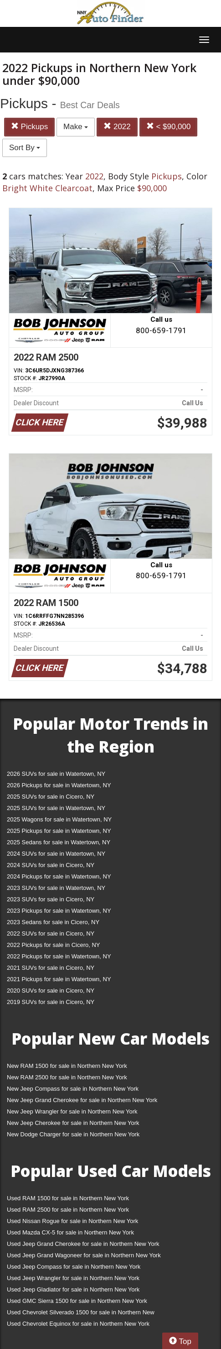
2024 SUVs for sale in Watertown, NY (56, 853)
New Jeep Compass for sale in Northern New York (73, 1088)
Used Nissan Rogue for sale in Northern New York (72, 1221)
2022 (117, 126)
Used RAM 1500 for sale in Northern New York (68, 1198)
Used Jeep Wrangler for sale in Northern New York (73, 1278)
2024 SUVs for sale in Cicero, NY (50, 865)
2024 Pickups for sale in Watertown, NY (59, 876)
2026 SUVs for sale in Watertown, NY (56, 773)
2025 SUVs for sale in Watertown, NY (56, 808)
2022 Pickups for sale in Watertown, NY (59, 956)
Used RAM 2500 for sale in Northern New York (68, 1209)
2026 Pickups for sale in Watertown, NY (59, 785)
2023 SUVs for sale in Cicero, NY (50, 899)
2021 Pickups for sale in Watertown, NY (59, 979)
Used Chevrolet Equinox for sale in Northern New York (78, 1323)
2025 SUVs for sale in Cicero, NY (50, 796)
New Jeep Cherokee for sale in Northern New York (73, 1122)
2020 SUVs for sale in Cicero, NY (50, 990)
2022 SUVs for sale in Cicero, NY (50, 933)
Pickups (29, 126)
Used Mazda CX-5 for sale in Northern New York (70, 1232)
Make (75, 126)
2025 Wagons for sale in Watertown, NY (59, 819)
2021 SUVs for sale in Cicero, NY (50, 967)
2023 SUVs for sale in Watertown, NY (56, 887)
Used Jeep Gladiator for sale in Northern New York (73, 1289)
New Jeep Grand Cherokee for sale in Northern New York (82, 1100)
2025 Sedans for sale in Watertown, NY (58, 842)
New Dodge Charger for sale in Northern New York (73, 1134)
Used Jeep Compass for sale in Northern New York (73, 1266)
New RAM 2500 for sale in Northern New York (67, 1077)
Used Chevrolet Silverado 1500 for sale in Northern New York (80, 1314)
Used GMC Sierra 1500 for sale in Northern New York (77, 1300)
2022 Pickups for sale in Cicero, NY (53, 944)
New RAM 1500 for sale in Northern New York (67, 1065)
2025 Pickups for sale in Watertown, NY (59, 830)
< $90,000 (168, 126)
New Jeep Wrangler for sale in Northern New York (72, 1111)
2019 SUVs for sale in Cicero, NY (50, 1002)
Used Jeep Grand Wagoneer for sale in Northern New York (84, 1255)
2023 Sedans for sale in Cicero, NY (53, 922)
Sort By (24, 147)
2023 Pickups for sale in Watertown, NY (59, 910)
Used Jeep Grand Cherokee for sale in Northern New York (83, 1243)
